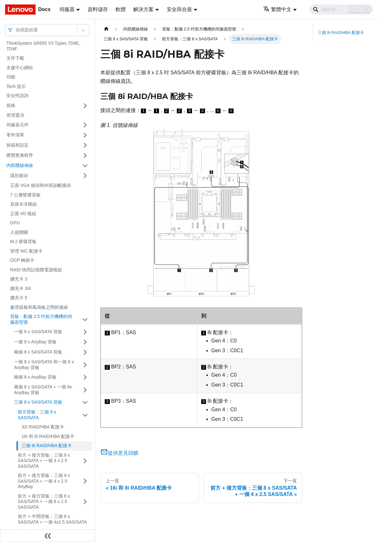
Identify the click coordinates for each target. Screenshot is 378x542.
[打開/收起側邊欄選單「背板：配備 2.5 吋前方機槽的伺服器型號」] (85, 319)
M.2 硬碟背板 (23, 241)
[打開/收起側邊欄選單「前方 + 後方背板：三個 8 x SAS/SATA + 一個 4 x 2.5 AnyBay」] (85, 481)
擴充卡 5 (18, 297)
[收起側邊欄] (47, 535)
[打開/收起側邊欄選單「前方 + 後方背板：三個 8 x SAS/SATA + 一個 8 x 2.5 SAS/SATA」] (85, 502)
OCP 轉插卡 (22, 260)
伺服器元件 (17, 124)
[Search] (341, 9)
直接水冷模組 (23, 204)
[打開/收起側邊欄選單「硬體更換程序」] (85, 155)
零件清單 (15, 134)
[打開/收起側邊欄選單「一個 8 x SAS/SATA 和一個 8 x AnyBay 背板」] (85, 364)
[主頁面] (106, 29)
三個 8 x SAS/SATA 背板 (38, 402)
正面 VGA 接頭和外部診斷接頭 (40, 185)
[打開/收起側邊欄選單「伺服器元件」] (85, 125)
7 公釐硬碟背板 (25, 194)
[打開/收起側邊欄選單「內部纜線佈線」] (85, 166)
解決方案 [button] (143, 9)
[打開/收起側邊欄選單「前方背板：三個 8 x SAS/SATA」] (85, 414)
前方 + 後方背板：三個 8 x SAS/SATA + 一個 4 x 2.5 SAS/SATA (44, 461)
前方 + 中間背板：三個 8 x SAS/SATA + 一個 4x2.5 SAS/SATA (52, 519)
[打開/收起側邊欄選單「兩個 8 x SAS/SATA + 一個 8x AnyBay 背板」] (85, 389)
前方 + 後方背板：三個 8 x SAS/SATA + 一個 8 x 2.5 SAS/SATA (44, 501)
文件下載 (15, 58)
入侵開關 (19, 232)
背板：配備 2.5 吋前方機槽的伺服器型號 (41, 319)
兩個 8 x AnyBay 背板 (35, 377)
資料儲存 (98, 9)
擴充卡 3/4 (20, 288)
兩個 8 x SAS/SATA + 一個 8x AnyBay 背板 (43, 389)
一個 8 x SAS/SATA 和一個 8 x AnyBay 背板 (44, 364)
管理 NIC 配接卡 (26, 251)
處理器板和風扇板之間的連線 (39, 307)
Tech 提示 (16, 86)
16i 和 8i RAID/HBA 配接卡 (48, 436)
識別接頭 (19, 175)
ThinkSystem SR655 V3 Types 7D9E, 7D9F (43, 46)
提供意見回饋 (119, 453)
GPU (15, 222)
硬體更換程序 (19, 155)
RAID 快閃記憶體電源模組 (36, 269)
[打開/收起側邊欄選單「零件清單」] (85, 135)
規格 (10, 105)
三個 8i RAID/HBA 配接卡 (47, 445)
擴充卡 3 (18, 278)
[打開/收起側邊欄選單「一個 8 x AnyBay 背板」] (85, 342)
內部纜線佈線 (19, 165)
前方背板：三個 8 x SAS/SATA (37, 414)
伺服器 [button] (67, 9)
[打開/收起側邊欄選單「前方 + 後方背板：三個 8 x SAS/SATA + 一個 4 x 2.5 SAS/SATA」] (85, 461)
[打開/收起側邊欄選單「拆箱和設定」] (85, 145)
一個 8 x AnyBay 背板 (35, 341)
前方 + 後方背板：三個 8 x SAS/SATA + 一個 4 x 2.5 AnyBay (44, 481)
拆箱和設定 (17, 145)
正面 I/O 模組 (23, 213)
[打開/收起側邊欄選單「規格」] (85, 106)
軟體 (121, 9)
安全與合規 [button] (179, 9)
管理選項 (15, 115)
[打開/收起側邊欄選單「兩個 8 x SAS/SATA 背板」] (85, 352)
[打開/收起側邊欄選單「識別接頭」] (85, 176)
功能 (10, 76)
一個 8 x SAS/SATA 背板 (38, 331)
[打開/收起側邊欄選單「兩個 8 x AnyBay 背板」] (85, 377)
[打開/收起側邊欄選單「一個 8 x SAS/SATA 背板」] (85, 332)
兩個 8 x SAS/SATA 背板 (38, 351)
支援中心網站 (19, 67)
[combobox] (16, 30)
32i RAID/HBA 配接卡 (43, 426)
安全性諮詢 (17, 95)
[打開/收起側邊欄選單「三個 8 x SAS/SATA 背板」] (85, 402)
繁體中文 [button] (277, 9)
